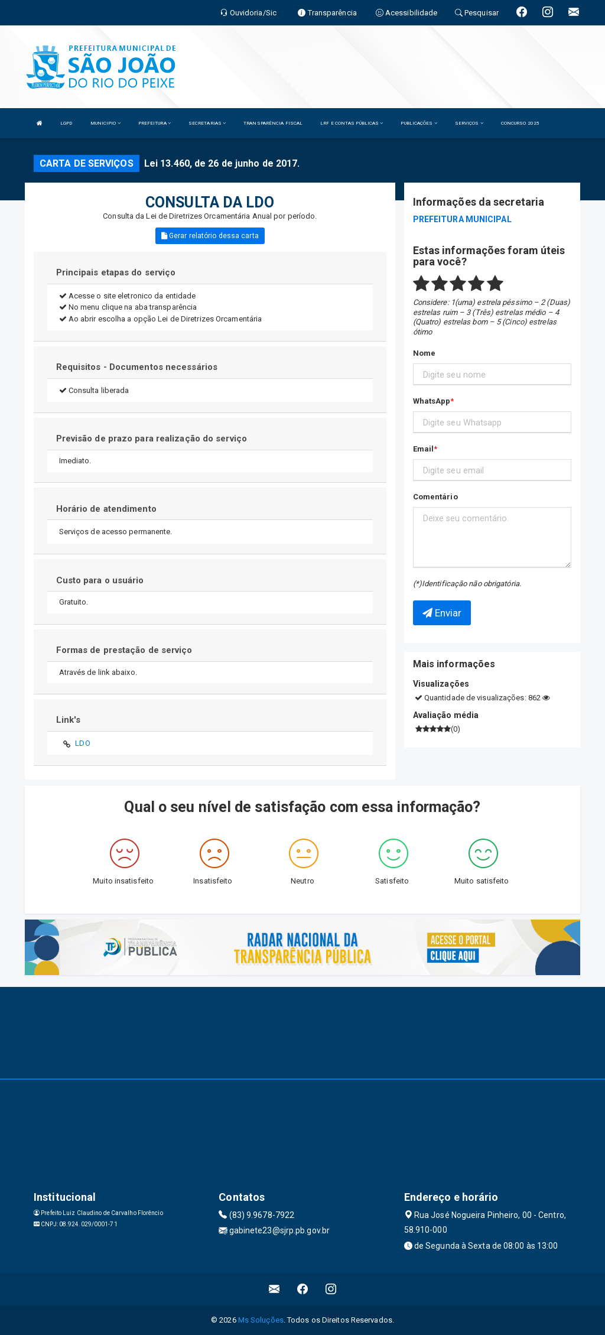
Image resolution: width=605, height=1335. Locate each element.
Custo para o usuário (100, 580)
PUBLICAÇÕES (419, 123)
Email (423, 448)
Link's (68, 719)
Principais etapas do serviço (116, 272)
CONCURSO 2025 (520, 123)
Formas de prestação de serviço (124, 650)
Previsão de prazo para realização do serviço (151, 438)
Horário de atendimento (106, 509)
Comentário (435, 496)
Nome (424, 353)
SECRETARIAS (207, 123)
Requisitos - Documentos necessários (137, 367)
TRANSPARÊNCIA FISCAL (272, 123)
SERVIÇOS (469, 123)
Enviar (442, 613)
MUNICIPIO (105, 123)
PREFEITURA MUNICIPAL (462, 219)
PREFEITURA (154, 123)
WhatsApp (432, 401)
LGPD (66, 123)
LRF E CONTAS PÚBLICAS (351, 123)
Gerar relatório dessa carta (210, 236)
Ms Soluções (261, 1319)
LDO (82, 743)
